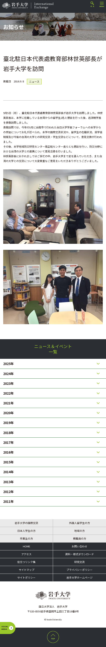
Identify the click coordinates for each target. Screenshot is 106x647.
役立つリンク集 (26, 562)
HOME (26, 546)
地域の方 (79, 531)
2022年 (8, 393)
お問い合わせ (79, 546)
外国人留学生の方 (79, 523)
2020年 (8, 412)
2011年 (8, 501)
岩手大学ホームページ (79, 577)
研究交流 (79, 562)
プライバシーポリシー (79, 570)
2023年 (8, 383)
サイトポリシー (26, 577)
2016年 (8, 452)
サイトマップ (26, 570)
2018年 (8, 432)
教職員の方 (79, 538)
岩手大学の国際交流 (26, 523)
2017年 (8, 442)
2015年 (8, 462)
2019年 (8, 422)
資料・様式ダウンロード (79, 554)
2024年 (8, 373)
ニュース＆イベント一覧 (53, 349)
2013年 (8, 481)
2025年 (8, 363)
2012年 (8, 491)
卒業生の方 (26, 538)
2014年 (8, 471)
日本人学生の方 (26, 531)
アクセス (26, 554)
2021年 (8, 403)
